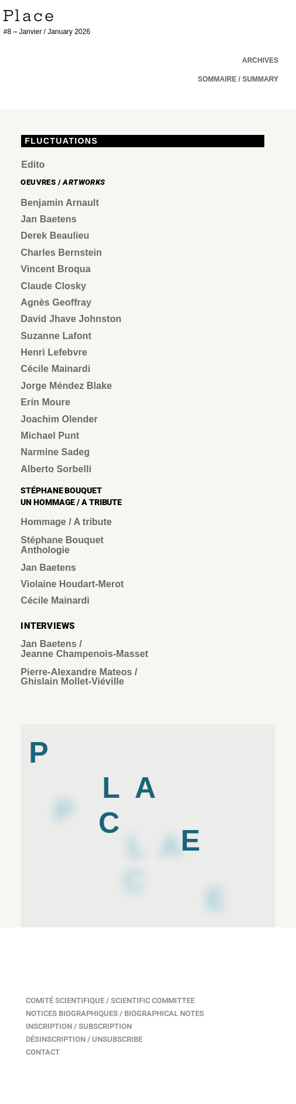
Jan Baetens (50, 219)
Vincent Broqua (55, 269)
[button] (238, 79)
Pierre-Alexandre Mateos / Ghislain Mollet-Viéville (79, 677)
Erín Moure (45, 402)
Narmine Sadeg (55, 452)
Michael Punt (50, 436)
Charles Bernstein (61, 253)
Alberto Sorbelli (56, 469)
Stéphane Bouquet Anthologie (62, 545)
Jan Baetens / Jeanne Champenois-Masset (86, 649)
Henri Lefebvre (54, 352)
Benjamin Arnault (59, 203)
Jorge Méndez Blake (66, 386)
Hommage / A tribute (66, 522)
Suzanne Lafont (56, 336)
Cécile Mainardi (55, 369)
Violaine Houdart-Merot (72, 584)
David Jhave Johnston (71, 319)
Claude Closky (53, 286)
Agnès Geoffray (56, 302)
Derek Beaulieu (55, 236)
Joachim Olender (59, 419)
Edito (33, 165)
